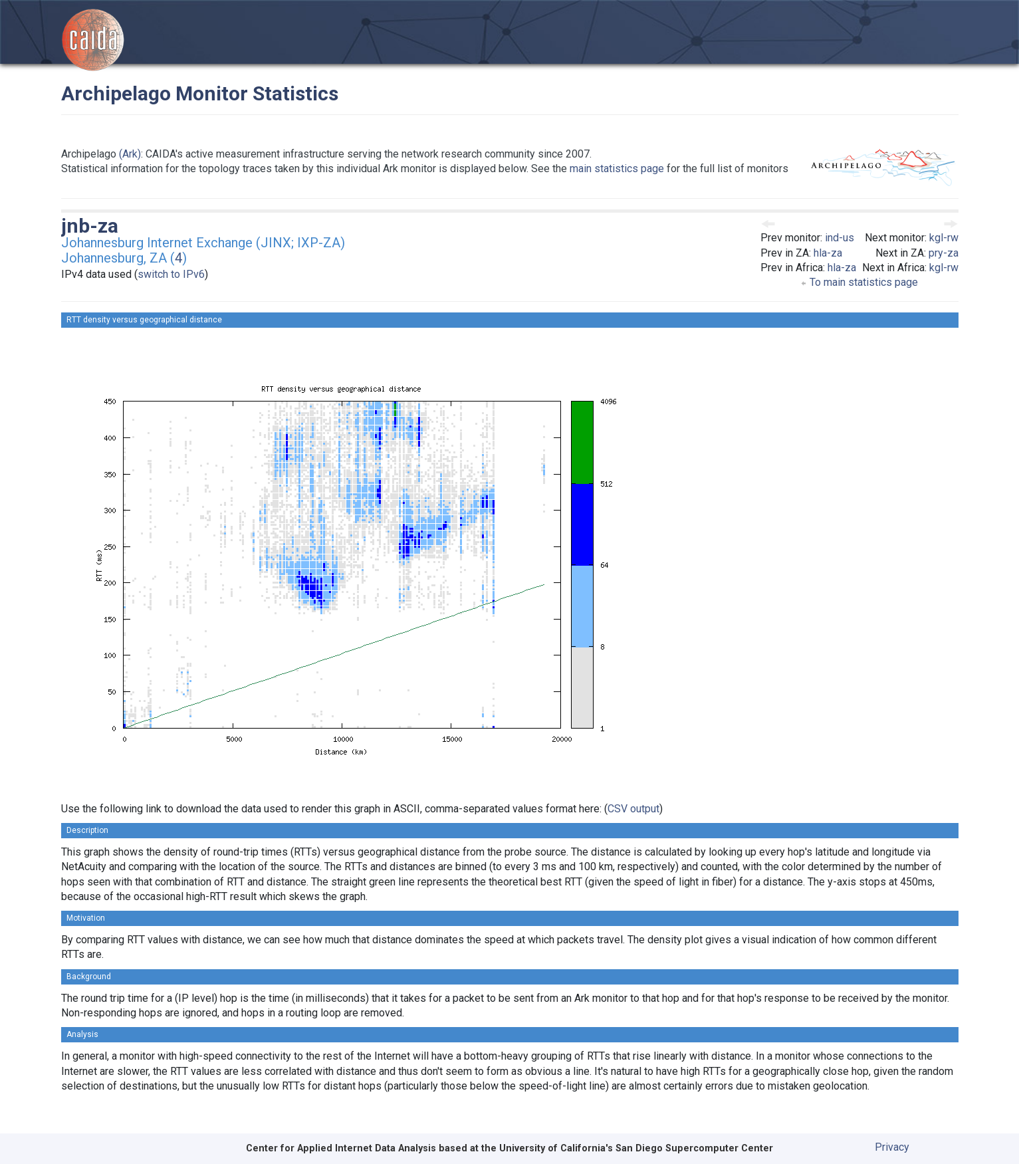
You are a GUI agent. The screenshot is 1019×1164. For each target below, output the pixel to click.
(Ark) (130, 154)
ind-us (839, 237)
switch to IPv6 (171, 274)
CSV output (633, 808)
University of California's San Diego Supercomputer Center (636, 1148)
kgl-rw (944, 237)
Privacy (892, 1147)
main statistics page (617, 168)
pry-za (944, 253)
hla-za (828, 253)
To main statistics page (859, 282)
